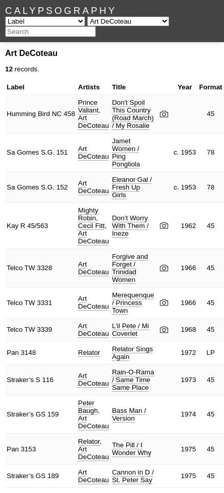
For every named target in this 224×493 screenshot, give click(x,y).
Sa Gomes (23, 152)
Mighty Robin (88, 214)
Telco (15, 268)
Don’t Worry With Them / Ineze (130, 225)
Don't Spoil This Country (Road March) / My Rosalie (132, 114)
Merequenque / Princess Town (133, 302)
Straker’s (20, 380)
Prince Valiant (88, 106)
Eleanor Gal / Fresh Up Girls (132, 187)
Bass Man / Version (129, 414)
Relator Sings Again (132, 353)
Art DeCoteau (93, 121)
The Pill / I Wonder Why (131, 449)
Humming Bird (28, 114)
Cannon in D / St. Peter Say (133, 476)
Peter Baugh (88, 406)
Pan (13, 352)
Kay (12, 226)
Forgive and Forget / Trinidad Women (130, 268)
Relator (89, 352)
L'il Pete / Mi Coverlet (130, 329)
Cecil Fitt (91, 226)
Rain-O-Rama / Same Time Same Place (133, 379)
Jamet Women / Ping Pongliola (126, 152)
